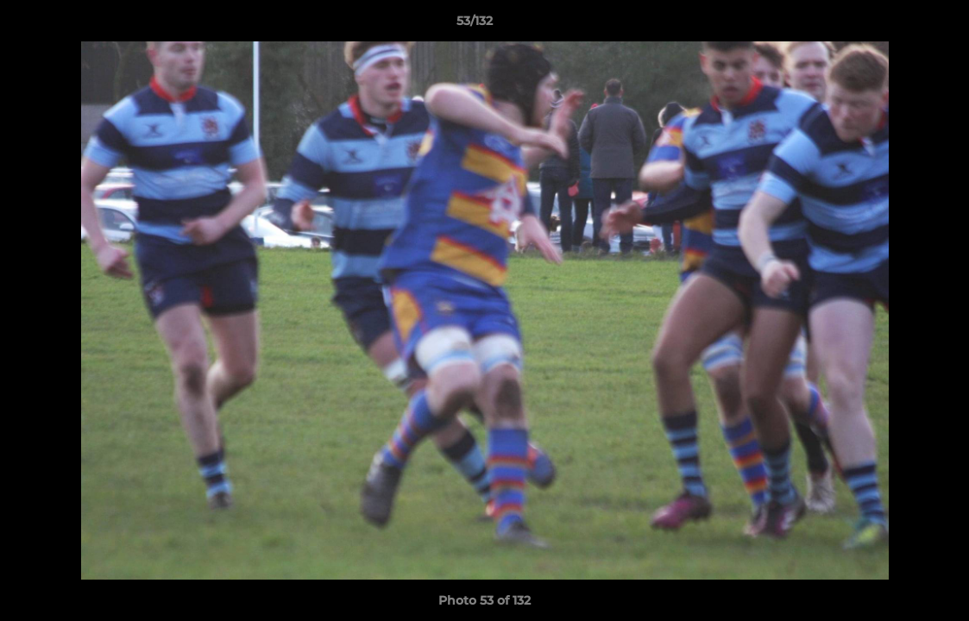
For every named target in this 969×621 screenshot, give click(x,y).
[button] (896, 25)
